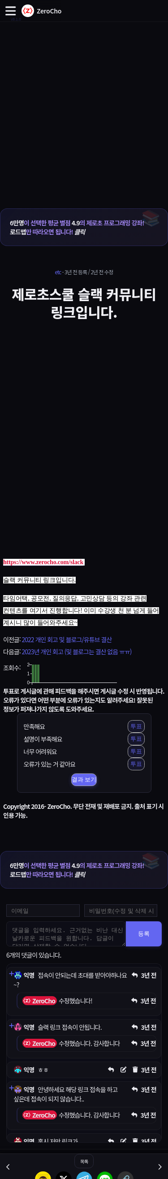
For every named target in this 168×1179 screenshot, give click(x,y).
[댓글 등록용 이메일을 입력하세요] (43, 910)
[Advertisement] (84, 106)
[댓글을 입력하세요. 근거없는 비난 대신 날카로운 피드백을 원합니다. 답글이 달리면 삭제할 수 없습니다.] (66, 933)
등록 (144, 933)
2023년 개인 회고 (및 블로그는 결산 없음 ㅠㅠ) (76, 651)
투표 (136, 726)
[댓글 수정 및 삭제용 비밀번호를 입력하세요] (121, 910)
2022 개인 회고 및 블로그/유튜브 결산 (67, 639)
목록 (84, 1161)
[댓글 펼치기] (11, 974)
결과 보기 (84, 779)
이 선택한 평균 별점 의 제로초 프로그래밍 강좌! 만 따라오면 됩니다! (77, 227)
